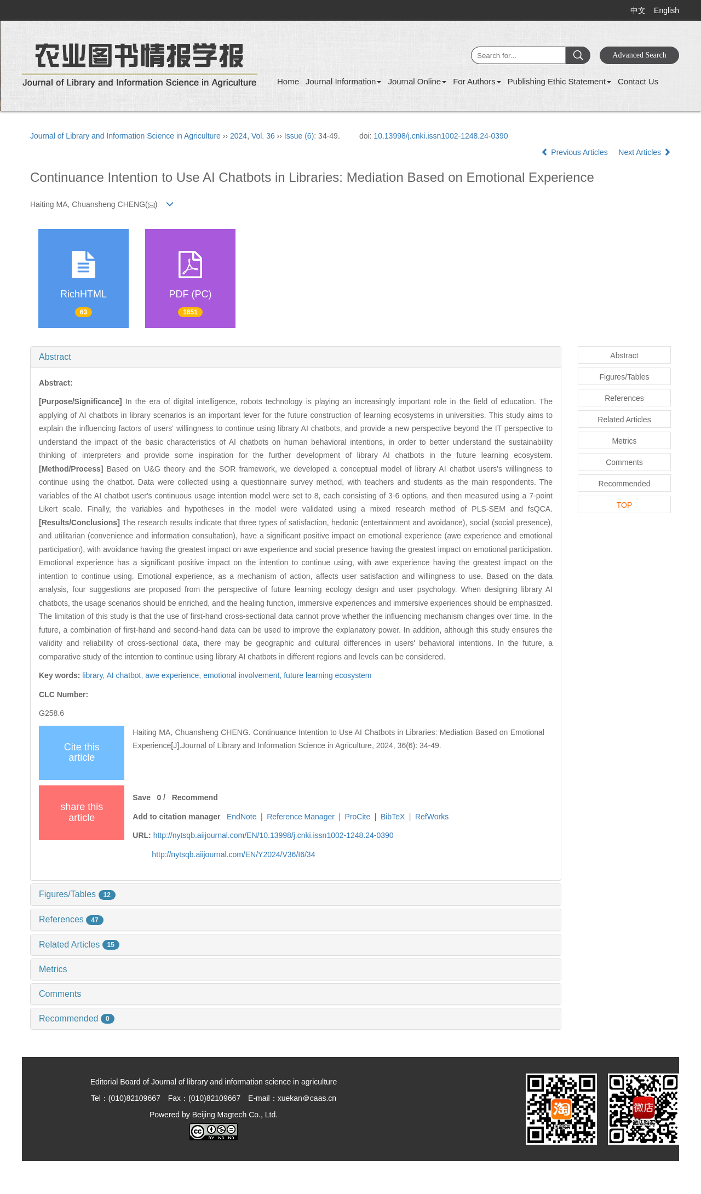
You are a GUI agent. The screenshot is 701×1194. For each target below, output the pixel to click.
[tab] (296, 357)
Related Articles (79, 944)
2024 (238, 135)
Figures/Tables (77, 894)
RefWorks (432, 816)
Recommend (195, 797)
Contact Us (638, 81)
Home (288, 81)
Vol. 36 (263, 135)
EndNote (241, 816)
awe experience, (174, 675)
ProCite (358, 816)
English (666, 10)
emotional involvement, (243, 675)
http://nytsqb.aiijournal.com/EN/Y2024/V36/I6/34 (233, 854)
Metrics (53, 969)
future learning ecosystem (327, 675)
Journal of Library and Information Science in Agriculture (125, 135)
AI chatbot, (125, 675)
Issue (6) (299, 135)
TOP (625, 505)
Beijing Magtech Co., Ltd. (235, 1114)
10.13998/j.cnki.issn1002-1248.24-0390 (441, 135)
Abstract (55, 356)
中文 (638, 10)
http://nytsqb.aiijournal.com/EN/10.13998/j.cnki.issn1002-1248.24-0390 (273, 835)
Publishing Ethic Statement (559, 81)
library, (94, 675)
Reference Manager (301, 816)
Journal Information (343, 81)
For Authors (477, 81)
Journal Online (417, 81)
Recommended (76, 1018)
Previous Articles (575, 152)
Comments (60, 993)
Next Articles (644, 152)
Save (142, 797)
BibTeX (393, 816)
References (71, 919)
